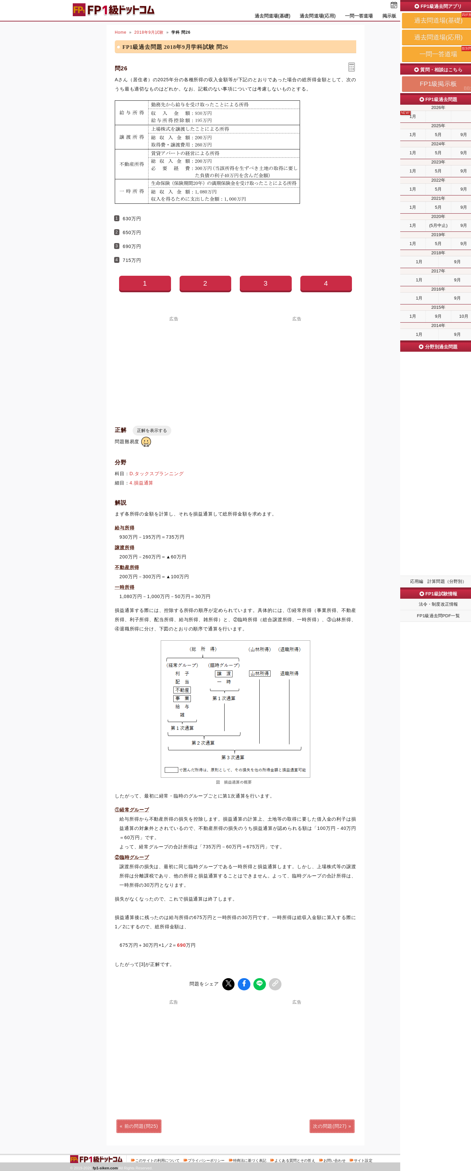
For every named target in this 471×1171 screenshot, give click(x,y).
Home (120, 32)
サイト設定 (363, 1159)
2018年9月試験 (149, 32)
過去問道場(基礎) (273, 15)
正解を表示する (152, 430)
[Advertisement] (174, 1049)
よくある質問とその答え (295, 1159)
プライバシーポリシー (206, 1159)
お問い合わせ (334, 1159)
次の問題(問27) (330, 1124)
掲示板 (389, 15)
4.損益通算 (142, 482)
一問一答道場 (359, 15)
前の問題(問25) (141, 1124)
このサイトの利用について (157, 1159)
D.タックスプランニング (157, 473)
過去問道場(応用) (318, 15)
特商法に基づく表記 (249, 1159)
